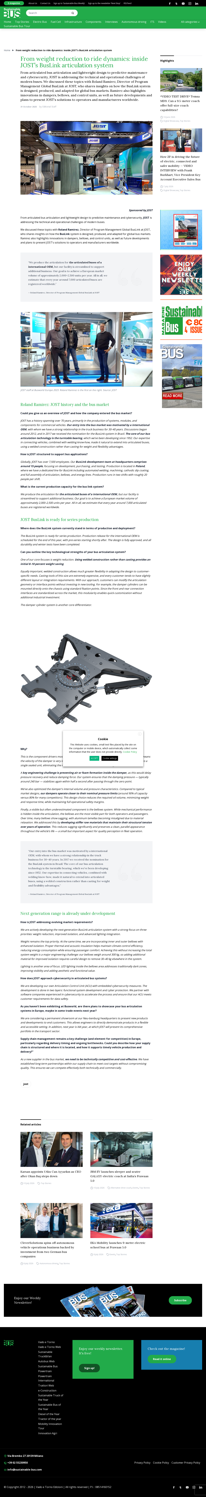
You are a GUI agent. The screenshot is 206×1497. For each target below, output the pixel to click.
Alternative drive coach (121, 1187)
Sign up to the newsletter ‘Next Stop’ (104, 3)
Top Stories (22, 22)
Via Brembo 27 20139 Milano (23, 1456)
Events (135, 1187)
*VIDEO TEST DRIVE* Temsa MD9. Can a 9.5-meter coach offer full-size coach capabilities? (180, 103)
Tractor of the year (49, 1419)
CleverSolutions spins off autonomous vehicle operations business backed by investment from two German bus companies (47, 1249)
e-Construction (47, 1390)
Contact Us (45, 3)
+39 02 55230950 (16, 1462)
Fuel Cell (56, 22)
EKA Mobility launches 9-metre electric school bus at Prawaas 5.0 (117, 1245)
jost (25, 1084)
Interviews (111, 22)
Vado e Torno (46, 1342)
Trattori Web (46, 1385)
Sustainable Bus (48, 1366)
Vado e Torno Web (49, 1347)
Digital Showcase (171, 121)
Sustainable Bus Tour (17, 26)
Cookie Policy (161, 1462)
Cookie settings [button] (110, 758)
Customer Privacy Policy (186, 1462)
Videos (162, 22)
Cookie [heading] (103, 739)
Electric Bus (40, 22)
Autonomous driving (134, 22)
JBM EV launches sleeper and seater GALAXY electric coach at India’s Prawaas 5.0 (119, 1176)
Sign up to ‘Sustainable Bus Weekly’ (69, 3)
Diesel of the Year (49, 1414)
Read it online (162, 1359)
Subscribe (180, 1300)
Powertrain (45, 1371)
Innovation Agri (47, 1433)
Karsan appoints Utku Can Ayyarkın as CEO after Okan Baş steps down (50, 1174)
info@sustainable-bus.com (23, 1469)
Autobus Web (46, 1361)
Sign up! (89, 1368)
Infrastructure (73, 22)
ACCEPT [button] (94, 758)
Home (7, 22)
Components (93, 22)
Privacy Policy (142, 1462)
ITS (152, 22)
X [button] (139, 734)
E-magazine (14, 3)
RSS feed (127, 3)
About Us (33, 3)
